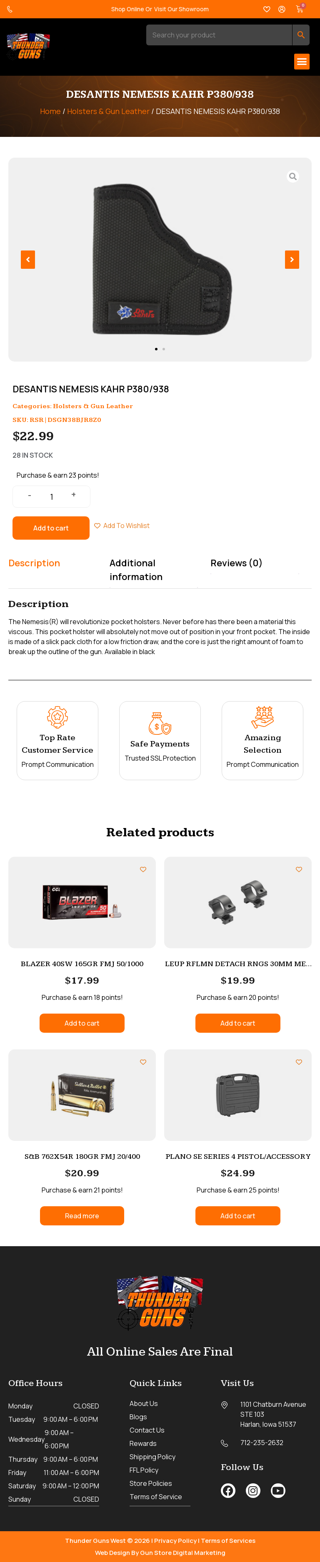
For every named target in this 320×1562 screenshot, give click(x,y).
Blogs (138, 1417)
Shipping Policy (152, 1457)
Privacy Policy (175, 1540)
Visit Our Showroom (181, 9)
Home (50, 111)
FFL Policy (144, 1470)
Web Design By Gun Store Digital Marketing (160, 1552)
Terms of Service (156, 1497)
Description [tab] (34, 563)
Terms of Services (228, 1540)
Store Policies (151, 1483)
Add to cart (51, 528)
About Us (144, 1403)
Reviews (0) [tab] (236, 563)
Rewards (143, 1443)
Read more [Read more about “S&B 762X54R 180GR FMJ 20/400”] (82, 1215)
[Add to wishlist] (143, 869)
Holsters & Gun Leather (108, 111)
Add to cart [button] (82, 1023)
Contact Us (147, 1430)
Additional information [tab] (136, 570)
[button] (302, 61)
